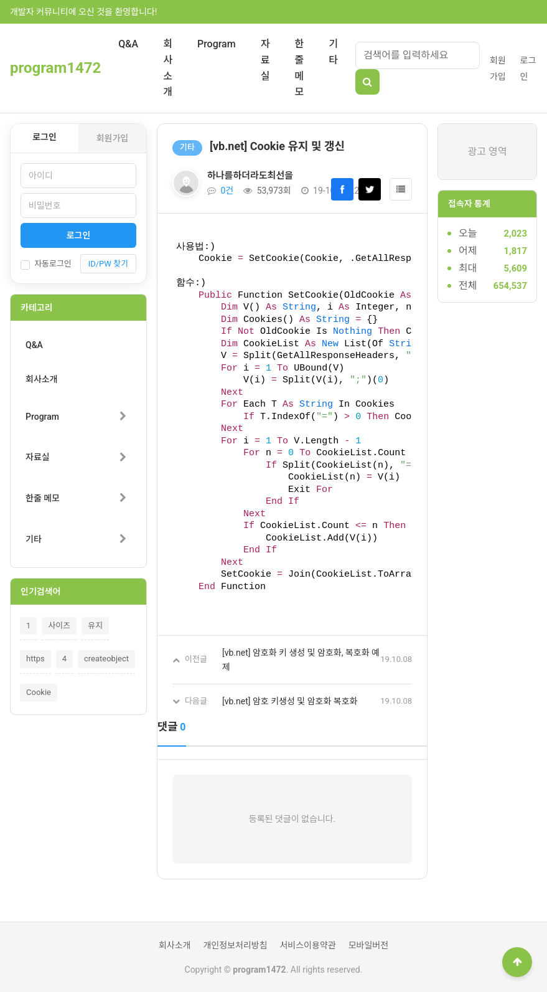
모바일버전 (368, 945)
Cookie (38, 692)
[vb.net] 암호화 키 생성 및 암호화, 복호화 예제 (301, 659)
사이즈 (59, 625)
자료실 (265, 60)
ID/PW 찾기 (108, 263)
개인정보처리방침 (235, 945)
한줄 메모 (299, 68)
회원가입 (112, 138)
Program (216, 44)
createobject (106, 658)
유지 (95, 625)
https (35, 658)
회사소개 (167, 68)
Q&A (128, 44)
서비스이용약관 (307, 945)
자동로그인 (46, 264)
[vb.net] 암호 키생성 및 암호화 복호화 (289, 701)
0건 (220, 191)
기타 (333, 52)
